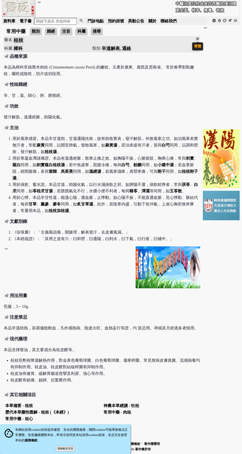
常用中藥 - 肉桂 (117, 412)
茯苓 (186, 184)
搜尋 (97, 31)
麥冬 (57, 204)
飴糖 (137, 165)
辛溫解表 (111, 48)
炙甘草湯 (85, 204)
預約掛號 (116, 21)
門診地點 (96, 21)
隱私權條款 (132, 444)
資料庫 (9, 21)
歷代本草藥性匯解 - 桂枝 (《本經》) (37, 412)
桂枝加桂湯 (59, 210)
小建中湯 (166, 165)
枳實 (190, 158)
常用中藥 (16, 31)
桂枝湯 (51, 151)
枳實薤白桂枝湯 (51, 165)
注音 (66, 31)
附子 (162, 171)
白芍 (166, 145)
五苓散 (176, 191)
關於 (152, 21)
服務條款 (31, 440)
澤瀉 (146, 191)
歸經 (51, 31)
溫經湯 (95, 171)
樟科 (18, 48)
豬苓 (133, 191)
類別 (36, 31)
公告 (136, 21)
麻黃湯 (111, 145)
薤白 (16, 165)
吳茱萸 (67, 171)
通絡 (126, 48)
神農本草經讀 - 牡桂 (121, 405)
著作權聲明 (152, 444)
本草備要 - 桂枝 (19, 405)
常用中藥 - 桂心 (19, 418)
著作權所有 (143, 449)
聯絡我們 (168, 21)
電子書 (25, 21)
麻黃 (41, 145)
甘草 (33, 204)
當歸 (53, 171)
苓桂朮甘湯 (43, 191)
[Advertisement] (68, 270)
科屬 (81, 31)
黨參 (45, 204)
